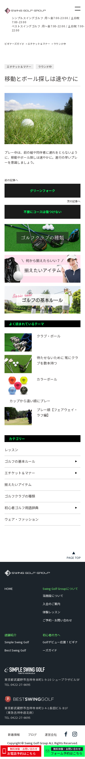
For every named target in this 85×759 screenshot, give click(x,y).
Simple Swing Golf (17, 642)
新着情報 (14, 734)
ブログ (32, 734)
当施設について (53, 595)
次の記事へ (42, 209)
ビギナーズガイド (14, 43)
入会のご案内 (51, 604)
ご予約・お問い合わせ (57, 620)
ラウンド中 (59, 43)
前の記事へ (42, 188)
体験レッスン (51, 612)
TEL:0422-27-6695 (17, 684)
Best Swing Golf (15, 650)
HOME (9, 588)
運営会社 (51, 734)
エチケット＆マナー (39, 43)
